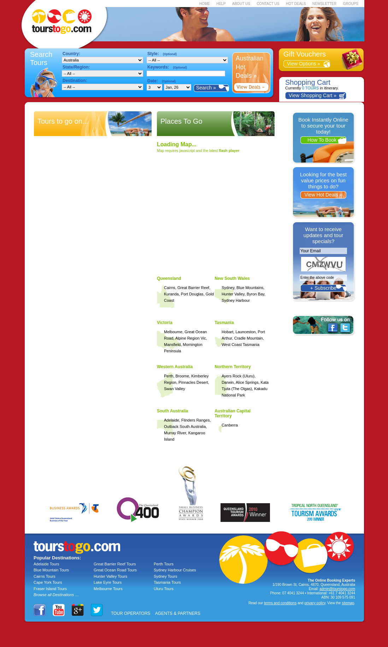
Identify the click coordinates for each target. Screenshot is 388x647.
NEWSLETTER (324, 4)
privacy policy (314, 603)
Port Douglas (192, 294)
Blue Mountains (249, 288)
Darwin (228, 382)
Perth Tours (164, 564)
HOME (204, 4)
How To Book (323, 140)
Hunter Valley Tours (110, 576)
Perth (168, 376)
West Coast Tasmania (240, 344)
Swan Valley (174, 389)
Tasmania (224, 322)
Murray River (175, 433)
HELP (220, 4)
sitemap (348, 603)
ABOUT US (241, 4)
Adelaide (171, 420)
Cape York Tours (48, 582)
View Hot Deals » (323, 195)
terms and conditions (280, 603)
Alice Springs (247, 382)
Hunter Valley (233, 294)
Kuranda (171, 294)
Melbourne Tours (108, 589)
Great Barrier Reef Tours (115, 564)
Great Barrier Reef (193, 288)
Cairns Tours (44, 576)
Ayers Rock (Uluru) (238, 376)
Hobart (227, 332)
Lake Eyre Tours (108, 582)
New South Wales (232, 278)
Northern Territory (232, 366)
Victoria (164, 322)
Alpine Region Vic (190, 338)
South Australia (172, 410)
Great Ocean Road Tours (115, 570)
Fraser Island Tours (50, 589)
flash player (229, 151)
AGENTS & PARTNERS (177, 613)
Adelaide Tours (46, 564)
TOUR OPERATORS (130, 613)
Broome (182, 376)
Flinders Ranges (195, 420)
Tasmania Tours (167, 582)
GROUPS (350, 4)
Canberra (230, 425)
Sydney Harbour (236, 300)
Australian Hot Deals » (249, 67)
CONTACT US (268, 4)
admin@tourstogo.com (337, 589)
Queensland (169, 278)
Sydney (228, 288)
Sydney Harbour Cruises (175, 570)
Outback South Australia (185, 426)
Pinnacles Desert (193, 382)
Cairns (169, 288)
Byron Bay (255, 294)
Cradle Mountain (248, 338)
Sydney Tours (165, 576)
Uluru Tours (164, 589)
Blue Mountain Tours (51, 570)
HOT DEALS (296, 4)
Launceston (245, 332)
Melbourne (173, 332)
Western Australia (175, 366)
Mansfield (172, 344)
